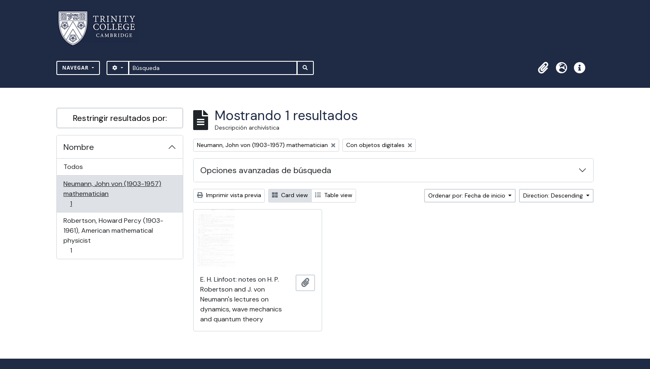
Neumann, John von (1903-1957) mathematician (112, 193)
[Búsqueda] (213, 68)
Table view (333, 195)
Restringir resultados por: (120, 118)
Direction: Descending (554, 195)
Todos (73, 166)
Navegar (76, 67)
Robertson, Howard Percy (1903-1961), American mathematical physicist (113, 235)
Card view (290, 195)
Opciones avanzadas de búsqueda (265, 170)
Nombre (78, 147)
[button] (543, 68)
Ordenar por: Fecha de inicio (467, 195)
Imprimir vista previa (229, 195)
